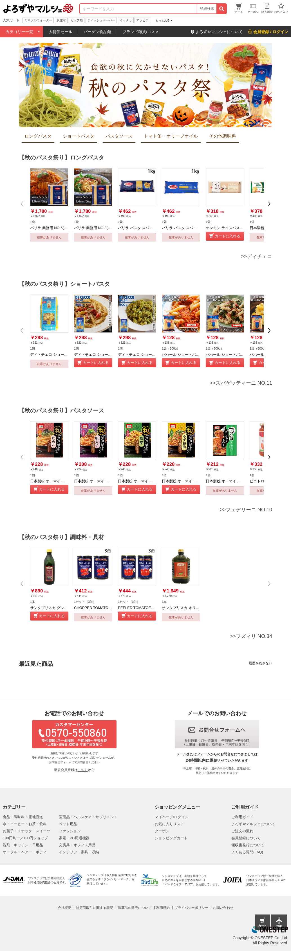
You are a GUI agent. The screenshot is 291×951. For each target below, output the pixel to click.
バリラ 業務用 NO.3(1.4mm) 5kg (100, 228)
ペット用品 (68, 824)
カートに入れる (227, 236)
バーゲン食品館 (97, 31)
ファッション (70, 831)
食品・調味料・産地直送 (23, 817)
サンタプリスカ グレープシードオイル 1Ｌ (65, 608)
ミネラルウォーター (38, 20)
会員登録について (246, 838)
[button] (269, 204)
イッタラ (126, 20)
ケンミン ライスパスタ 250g (229, 228)
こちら (83, 770)
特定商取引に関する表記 (94, 908)
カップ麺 (76, 20)
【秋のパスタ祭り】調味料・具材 (61, 537)
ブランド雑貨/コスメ (140, 31)
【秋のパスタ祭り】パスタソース (61, 410)
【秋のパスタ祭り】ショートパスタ (64, 284)
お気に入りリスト (169, 824)
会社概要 (64, 908)
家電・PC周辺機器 (74, 838)
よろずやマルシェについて (253, 824)
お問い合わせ (223, 908)
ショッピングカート (171, 838)
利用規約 (163, 908)
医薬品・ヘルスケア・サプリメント (88, 817)
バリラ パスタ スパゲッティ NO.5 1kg (149, 228)
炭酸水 (61, 20)
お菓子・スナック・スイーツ (26, 831)
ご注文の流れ (242, 831)
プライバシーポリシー (191, 908)
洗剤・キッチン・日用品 (23, 845)
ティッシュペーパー (101, 20)
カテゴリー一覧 (19, 31)
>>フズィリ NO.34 (251, 636)
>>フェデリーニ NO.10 (246, 509)
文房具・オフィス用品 (77, 845)
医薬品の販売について (135, 908)
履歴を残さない (260, 663)
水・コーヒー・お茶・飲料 (25, 824)
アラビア (142, 20)
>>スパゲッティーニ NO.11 (241, 383)
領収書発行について (247, 845)
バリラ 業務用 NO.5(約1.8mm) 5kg (58, 228)
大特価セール (60, 31)
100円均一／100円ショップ (25, 838)
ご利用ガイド (242, 817)
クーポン (162, 831)
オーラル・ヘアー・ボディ (25, 852)
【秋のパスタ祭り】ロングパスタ (61, 157)
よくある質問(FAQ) (247, 852)
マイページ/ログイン (172, 817)
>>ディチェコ (256, 256)
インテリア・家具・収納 (79, 852)
